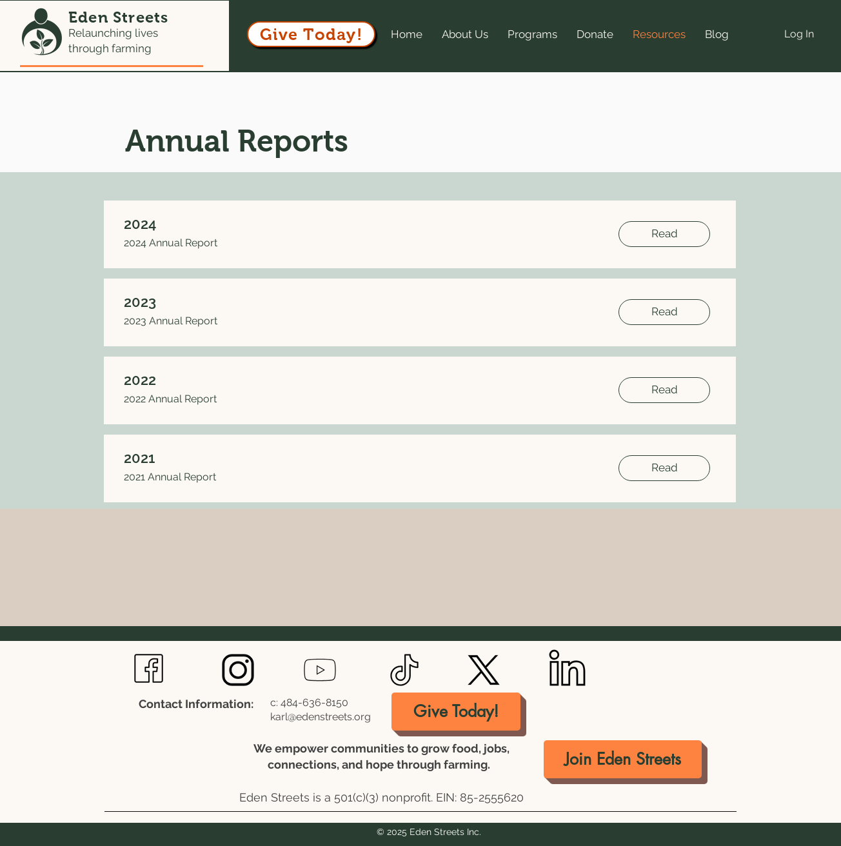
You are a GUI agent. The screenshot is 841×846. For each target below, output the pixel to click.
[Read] (664, 234)
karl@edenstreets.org (320, 717)
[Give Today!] (311, 34)
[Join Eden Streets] (623, 759)
